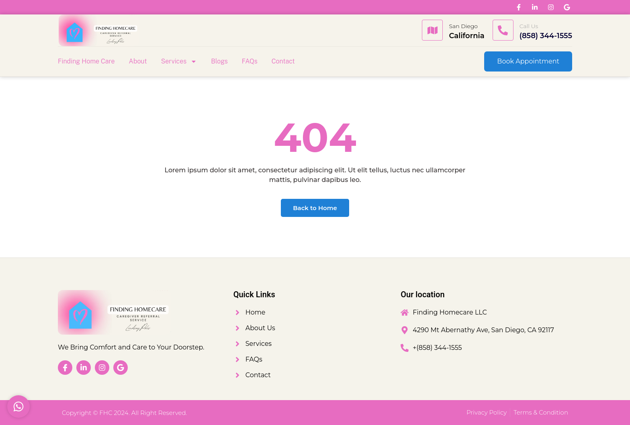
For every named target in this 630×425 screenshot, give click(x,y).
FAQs (250, 61)
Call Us (529, 26)
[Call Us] (503, 30)
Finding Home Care (86, 61)
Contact (283, 61)
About (138, 61)
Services (179, 61)
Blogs (219, 61)
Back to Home (315, 208)
